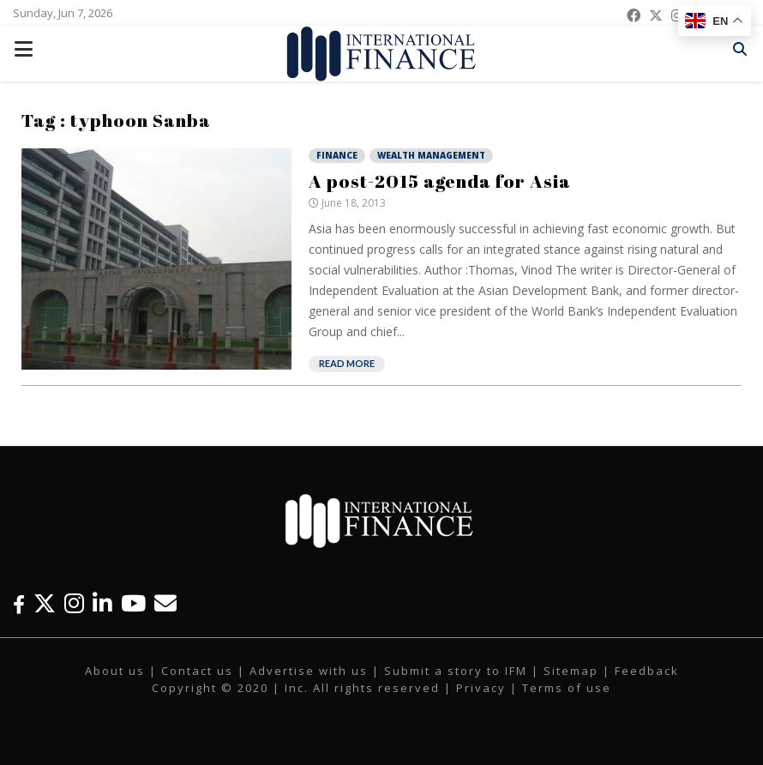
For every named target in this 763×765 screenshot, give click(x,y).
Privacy (481, 688)
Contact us (197, 670)
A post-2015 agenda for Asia (440, 181)
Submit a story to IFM (455, 670)
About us (115, 670)
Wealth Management (431, 155)
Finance (336, 155)
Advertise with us (308, 670)
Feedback (647, 670)
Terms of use (566, 688)
